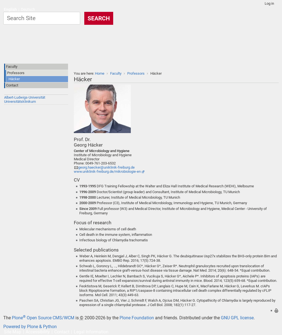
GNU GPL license (237, 317)
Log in (269, 3)
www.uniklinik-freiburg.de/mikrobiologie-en (107, 171)
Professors (136, 73)
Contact (61, 331)
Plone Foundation (137, 317)
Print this (276, 310)
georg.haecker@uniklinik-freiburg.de (106, 167)
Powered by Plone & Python (30, 326)
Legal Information (91, 331)
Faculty (115, 73)
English (10, 9)
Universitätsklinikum (20, 101)
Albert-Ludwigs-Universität (24, 97)
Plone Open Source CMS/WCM (43, 317)
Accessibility (38, 331)
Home (99, 73)
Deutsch (28, 9)
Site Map (12, 331)
